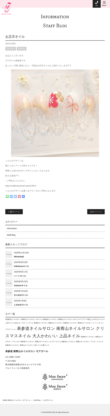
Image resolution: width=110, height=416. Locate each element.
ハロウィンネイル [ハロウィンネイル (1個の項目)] (27, 323)
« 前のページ (14, 212)
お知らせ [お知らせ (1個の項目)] (17, 323)
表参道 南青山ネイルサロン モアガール (16, 400)
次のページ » (96, 212)
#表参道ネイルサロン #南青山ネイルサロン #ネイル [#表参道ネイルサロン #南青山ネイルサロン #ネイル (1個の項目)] (23, 319)
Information (55, 16)
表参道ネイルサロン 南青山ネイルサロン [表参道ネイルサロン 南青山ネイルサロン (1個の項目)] (48, 323)
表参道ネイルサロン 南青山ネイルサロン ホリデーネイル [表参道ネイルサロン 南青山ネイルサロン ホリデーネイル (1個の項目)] (40, 341)
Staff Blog (55, 25)
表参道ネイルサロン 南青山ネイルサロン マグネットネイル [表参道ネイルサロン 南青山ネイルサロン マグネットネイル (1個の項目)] (82, 341)
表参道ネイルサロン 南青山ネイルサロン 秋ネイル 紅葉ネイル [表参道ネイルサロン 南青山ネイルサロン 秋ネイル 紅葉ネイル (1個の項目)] (27, 345)
